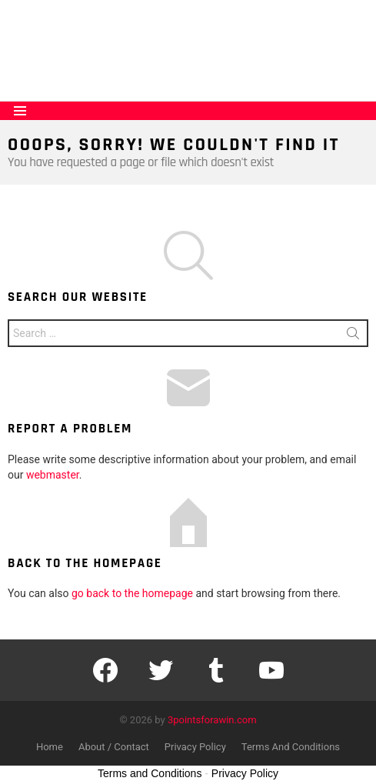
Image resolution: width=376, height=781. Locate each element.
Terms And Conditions (290, 747)
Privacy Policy (195, 747)
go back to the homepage (132, 593)
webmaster (52, 475)
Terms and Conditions (149, 773)
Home (49, 747)
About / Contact (113, 747)
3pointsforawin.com (212, 720)
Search (353, 336)
